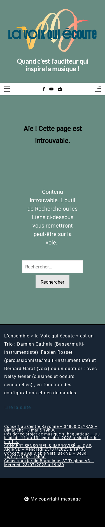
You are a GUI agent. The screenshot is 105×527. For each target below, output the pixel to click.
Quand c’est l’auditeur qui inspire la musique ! (52, 65)
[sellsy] (60, 89)
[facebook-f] (44, 89)
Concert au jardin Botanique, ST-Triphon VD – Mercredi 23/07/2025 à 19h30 (49, 463)
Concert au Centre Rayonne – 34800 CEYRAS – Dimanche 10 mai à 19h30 (50, 428)
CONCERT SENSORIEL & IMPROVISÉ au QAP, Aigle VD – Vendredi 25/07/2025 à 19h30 (48, 448)
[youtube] (51, 89)
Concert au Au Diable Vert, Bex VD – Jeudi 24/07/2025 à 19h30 (46, 455)
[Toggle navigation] (7, 89)
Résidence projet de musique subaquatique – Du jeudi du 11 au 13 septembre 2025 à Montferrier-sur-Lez (52, 438)
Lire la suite (17, 407)
